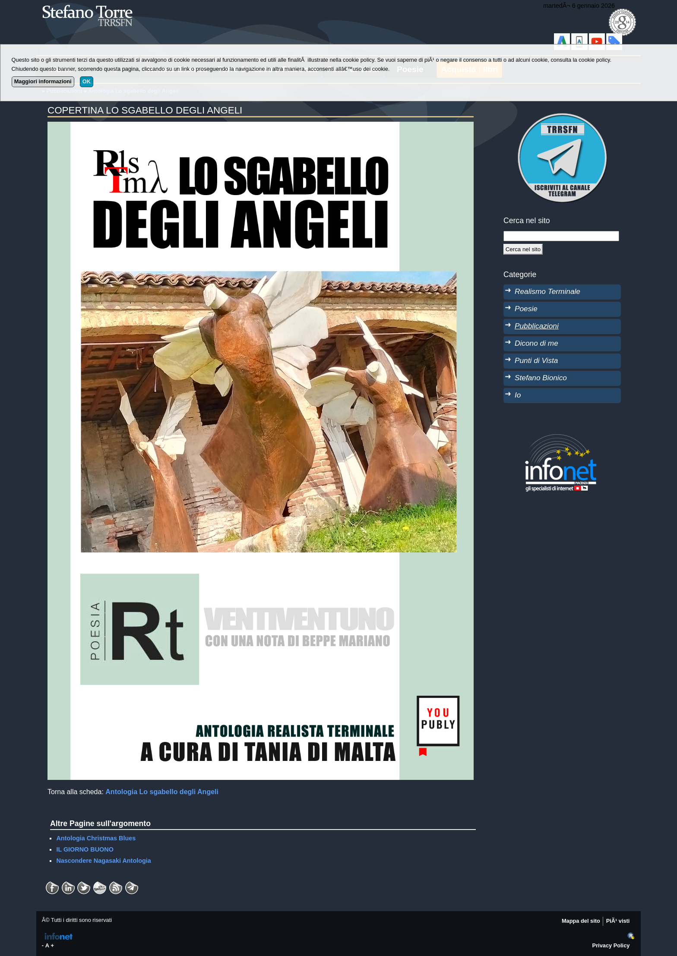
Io (518, 395)
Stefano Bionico (541, 377)
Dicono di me (536, 343)
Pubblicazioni (537, 326)
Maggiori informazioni (43, 81)
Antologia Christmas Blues (96, 838)
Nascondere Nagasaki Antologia (103, 860)
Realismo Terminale (547, 291)
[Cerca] (523, 249)
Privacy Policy (611, 945)
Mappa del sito (581, 921)
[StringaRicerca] (561, 236)
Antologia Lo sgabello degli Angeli (161, 791)
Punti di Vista (536, 360)
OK (86, 81)
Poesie (526, 308)
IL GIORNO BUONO (84, 849)
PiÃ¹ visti (618, 921)
